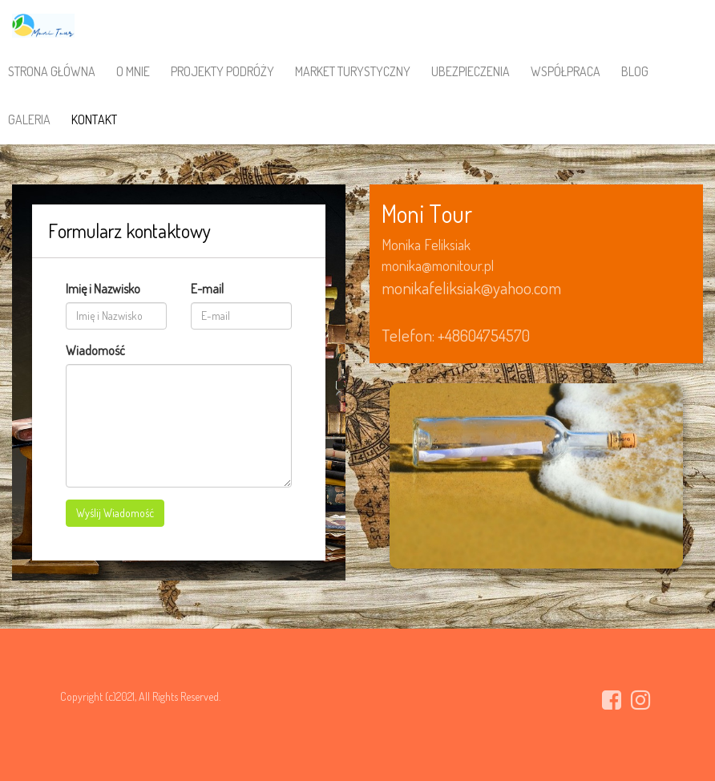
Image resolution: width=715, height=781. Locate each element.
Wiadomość (95, 350)
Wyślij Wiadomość (115, 513)
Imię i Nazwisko (103, 289)
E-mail (207, 289)
